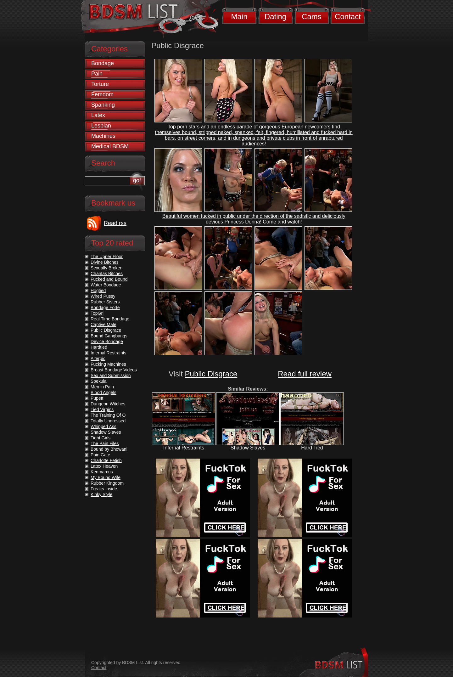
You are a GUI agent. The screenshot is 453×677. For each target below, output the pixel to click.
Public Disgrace (211, 374)
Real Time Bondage (110, 318)
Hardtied (99, 347)
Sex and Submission (111, 375)
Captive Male (103, 324)
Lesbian (101, 125)
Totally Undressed (108, 420)
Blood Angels (103, 392)
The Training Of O (108, 415)
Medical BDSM (110, 146)
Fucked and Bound (109, 279)
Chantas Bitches (107, 273)
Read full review (305, 374)
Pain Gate (100, 454)
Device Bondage (107, 341)
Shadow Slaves (248, 447)
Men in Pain (102, 386)
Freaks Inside (104, 488)
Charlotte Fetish (106, 460)
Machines (103, 136)
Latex (98, 115)
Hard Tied (312, 447)
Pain (97, 74)
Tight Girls (100, 437)
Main (239, 16)
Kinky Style (101, 494)
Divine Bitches (105, 262)
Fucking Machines (108, 364)
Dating (275, 16)
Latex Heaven (104, 466)
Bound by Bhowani (109, 449)
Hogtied (98, 290)
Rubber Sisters (105, 301)
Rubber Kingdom (107, 483)
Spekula (99, 381)
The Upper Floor (107, 256)
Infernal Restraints (183, 447)
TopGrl (97, 313)
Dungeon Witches (108, 403)
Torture (100, 84)
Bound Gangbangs (109, 335)
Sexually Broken (106, 267)
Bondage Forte (105, 307)
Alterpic (98, 358)
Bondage (102, 63)
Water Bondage (106, 284)
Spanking (103, 105)
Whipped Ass (103, 426)
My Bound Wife (105, 477)
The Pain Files (105, 443)
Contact (348, 16)
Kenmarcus (102, 471)
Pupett (97, 398)
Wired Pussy (103, 296)
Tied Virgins (102, 409)
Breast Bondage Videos (114, 369)
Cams (312, 16)
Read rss (115, 223)
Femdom (102, 94)
